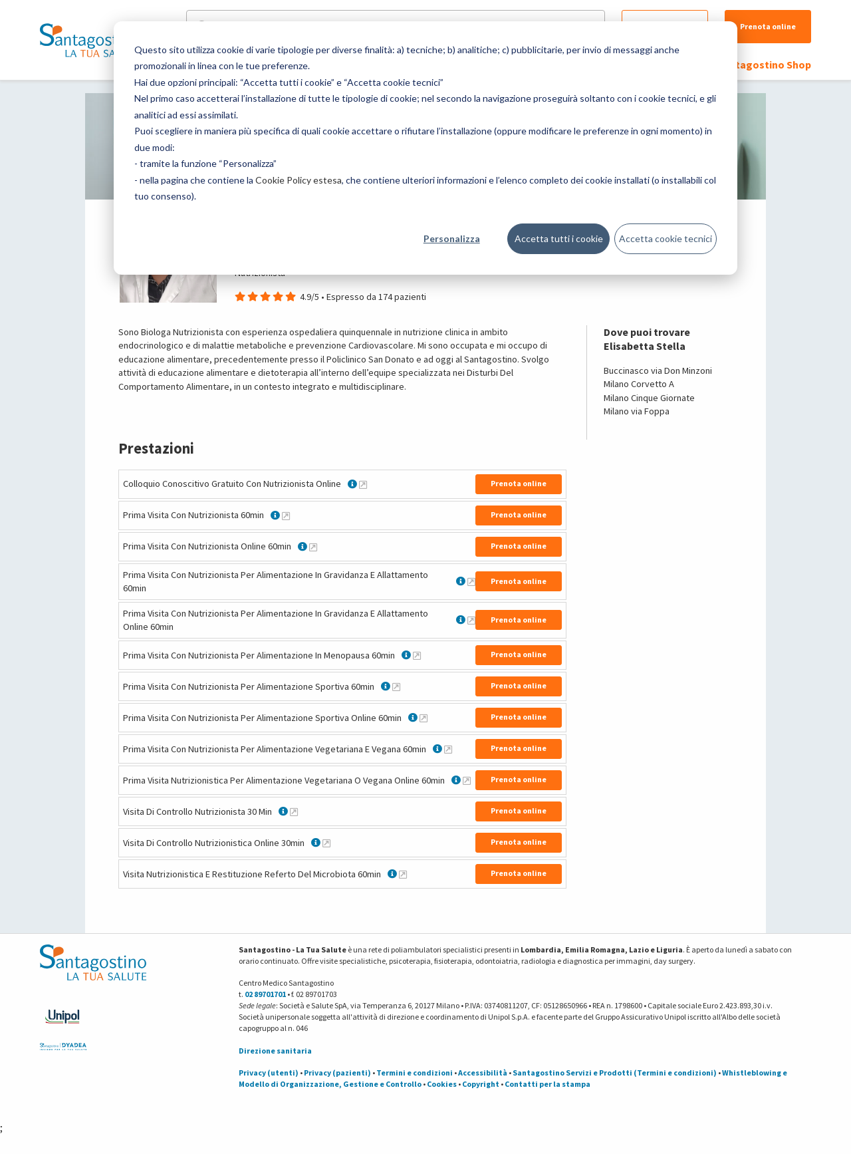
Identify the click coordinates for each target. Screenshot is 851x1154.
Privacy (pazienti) (337, 1073)
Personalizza (452, 238)
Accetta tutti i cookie (559, 238)
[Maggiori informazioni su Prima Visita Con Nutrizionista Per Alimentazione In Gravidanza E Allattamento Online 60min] (471, 620)
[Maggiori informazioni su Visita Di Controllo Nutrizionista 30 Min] (294, 811)
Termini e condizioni (414, 1073)
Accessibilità (482, 1073)
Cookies (442, 1084)
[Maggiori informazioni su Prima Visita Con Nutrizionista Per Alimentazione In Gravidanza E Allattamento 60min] (471, 581)
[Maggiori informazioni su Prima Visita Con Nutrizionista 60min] (286, 515)
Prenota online (768, 26)
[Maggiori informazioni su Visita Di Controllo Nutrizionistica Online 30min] (326, 842)
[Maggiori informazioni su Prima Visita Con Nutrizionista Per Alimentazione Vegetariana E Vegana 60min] (448, 749)
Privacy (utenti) (269, 1073)
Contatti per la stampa (547, 1084)
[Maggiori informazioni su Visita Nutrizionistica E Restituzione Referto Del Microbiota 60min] (403, 874)
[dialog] (425, 148)
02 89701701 (265, 994)
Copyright (480, 1084)
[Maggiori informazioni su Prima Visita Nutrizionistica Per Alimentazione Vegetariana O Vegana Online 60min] (467, 780)
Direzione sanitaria (275, 1051)
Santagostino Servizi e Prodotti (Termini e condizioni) (615, 1073)
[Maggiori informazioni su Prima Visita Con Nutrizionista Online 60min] (313, 546)
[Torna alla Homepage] (90, 40)
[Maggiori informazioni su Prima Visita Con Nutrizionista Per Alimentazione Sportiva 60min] (396, 686)
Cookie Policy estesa (298, 180)
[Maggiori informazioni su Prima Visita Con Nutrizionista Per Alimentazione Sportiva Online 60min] (423, 717)
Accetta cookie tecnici (665, 238)
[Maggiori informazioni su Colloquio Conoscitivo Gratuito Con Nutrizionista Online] (363, 484)
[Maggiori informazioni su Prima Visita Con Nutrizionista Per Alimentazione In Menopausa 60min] (417, 655)
